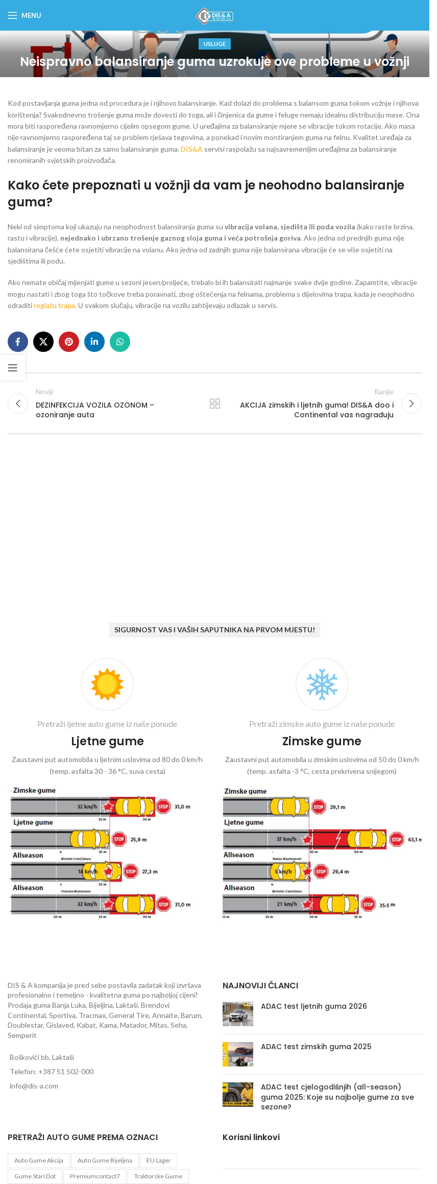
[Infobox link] (107, 791)
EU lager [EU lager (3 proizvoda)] (159, 1160)
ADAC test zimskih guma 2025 (316, 1046)
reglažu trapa (54, 305)
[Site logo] (214, 14)
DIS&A (192, 149)
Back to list (214, 403)
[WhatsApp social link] (120, 341)
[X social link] (43, 341)
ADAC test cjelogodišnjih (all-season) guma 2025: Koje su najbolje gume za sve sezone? (337, 1097)
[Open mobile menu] (24, 15)
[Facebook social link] (18, 341)
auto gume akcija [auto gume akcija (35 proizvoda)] (38, 1160)
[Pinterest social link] (69, 341)
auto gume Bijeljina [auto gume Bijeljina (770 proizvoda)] (105, 1160)
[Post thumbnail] (238, 1014)
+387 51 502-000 (65, 1071)
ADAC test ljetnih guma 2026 (314, 1006)
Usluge (215, 43)
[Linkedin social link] (94, 341)
